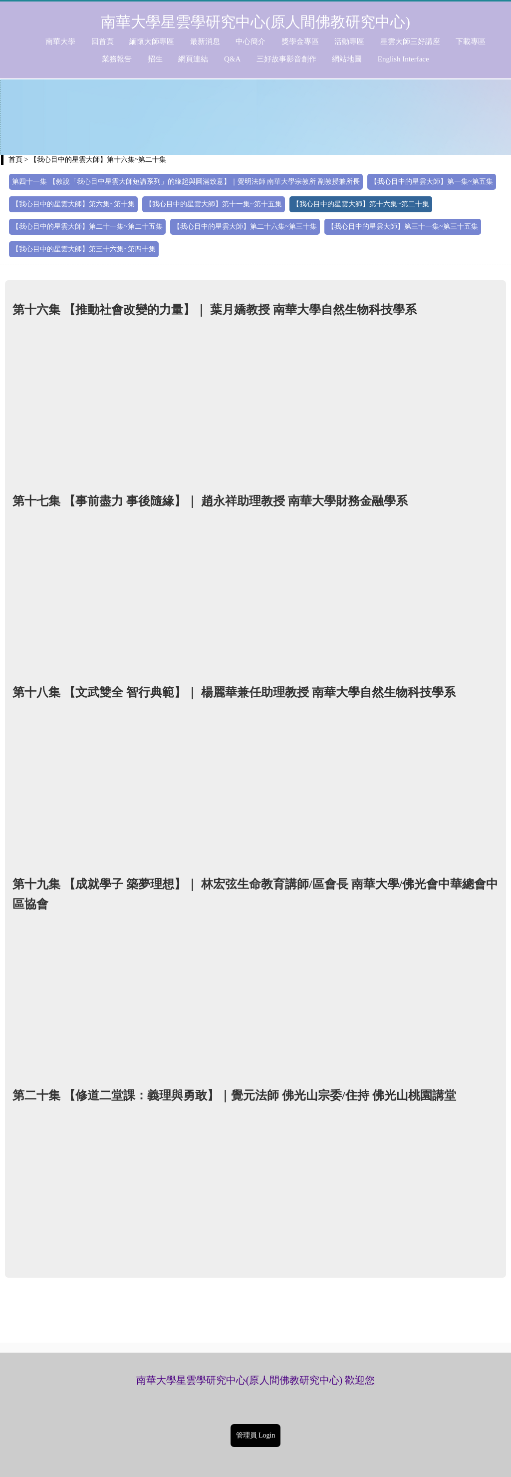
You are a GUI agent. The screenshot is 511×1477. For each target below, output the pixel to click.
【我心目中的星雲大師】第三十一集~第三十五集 (402, 226)
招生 (155, 59)
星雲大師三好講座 (410, 41)
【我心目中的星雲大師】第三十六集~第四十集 (84, 249)
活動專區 (349, 41)
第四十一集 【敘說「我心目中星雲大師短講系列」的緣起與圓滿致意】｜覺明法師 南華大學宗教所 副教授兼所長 (186, 181)
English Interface (403, 59)
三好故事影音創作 (286, 59)
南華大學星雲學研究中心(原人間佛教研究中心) (255, 21)
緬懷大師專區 (151, 41)
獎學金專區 (300, 41)
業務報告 (117, 59)
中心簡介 (250, 41)
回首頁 (102, 41)
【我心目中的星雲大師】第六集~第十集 (73, 204)
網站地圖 (347, 59)
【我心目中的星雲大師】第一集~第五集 (431, 181)
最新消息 (205, 41)
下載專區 (471, 41)
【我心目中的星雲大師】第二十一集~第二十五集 (87, 226)
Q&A (232, 59)
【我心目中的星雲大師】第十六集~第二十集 (360, 204)
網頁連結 (193, 59)
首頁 (15, 159)
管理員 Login (255, 1435)
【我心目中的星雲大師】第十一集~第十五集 (213, 204)
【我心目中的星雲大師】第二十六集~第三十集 (245, 226)
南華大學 (60, 41)
